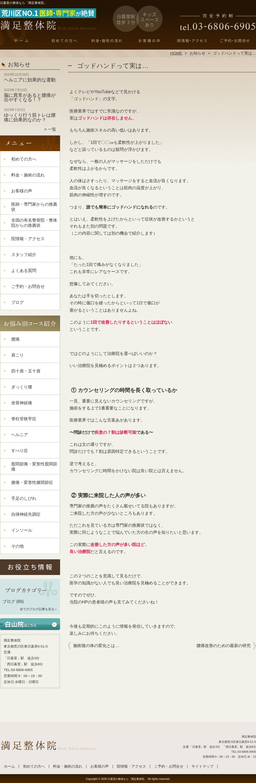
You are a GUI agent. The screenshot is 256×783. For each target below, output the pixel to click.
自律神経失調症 (25, 514)
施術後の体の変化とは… (96, 645)
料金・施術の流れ (106, 40)
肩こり (17, 355)
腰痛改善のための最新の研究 (223, 645)
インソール (21, 530)
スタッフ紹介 (23, 254)
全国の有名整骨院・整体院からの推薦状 (34, 223)
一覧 (52, 129)
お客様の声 (149, 40)
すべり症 (19, 450)
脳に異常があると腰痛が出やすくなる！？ (30, 98)
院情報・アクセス (192, 40)
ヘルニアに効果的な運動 (30, 79)
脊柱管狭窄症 (23, 419)
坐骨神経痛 (21, 403)
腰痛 (15, 339)
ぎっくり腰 (21, 387)
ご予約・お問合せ (234, 40)
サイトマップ (202, 766)
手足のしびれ (23, 498)
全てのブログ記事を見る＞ (38, 609)
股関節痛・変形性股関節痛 (34, 466)
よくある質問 (23, 270)
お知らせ (197, 53)
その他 (17, 546)
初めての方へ (64, 40)
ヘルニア (19, 434)
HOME (176, 53)
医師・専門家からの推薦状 (34, 207)
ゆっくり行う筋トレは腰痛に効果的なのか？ (30, 117)
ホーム (21, 40)
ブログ (17, 302)
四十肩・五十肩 (25, 371)
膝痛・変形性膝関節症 (32, 482)
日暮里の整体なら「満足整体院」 (127, 779)
